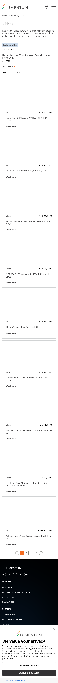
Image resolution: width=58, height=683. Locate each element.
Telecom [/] (5, 624)
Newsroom (13, 16)
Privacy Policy (8, 681)
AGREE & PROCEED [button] (29, 672)
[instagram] (20, 574)
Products (6, 582)
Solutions (6, 609)
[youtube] (26, 574)
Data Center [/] (7, 588)
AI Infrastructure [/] (9, 615)
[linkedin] (4, 574)
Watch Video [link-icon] (8, 66)
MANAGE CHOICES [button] (29, 665)
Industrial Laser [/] (8, 597)
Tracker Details (19, 681)
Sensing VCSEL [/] (8, 602)
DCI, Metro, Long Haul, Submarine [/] (16, 592)
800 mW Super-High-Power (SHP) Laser (24, 327)
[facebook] (15, 574)
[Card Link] (29, 54)
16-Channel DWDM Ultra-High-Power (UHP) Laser (29, 171)
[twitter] (9, 574)
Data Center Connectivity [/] (12, 620)
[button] (54, 629)
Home (4, 16)
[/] (15, 6)
